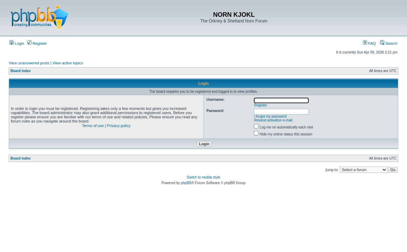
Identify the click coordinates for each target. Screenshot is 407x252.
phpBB (186, 183)
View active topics (67, 63)
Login (16, 43)
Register (37, 43)
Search (389, 43)
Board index (20, 71)
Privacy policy (118, 126)
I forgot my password (270, 116)
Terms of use (93, 126)
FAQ (369, 43)
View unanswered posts (29, 63)
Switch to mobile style (203, 177)
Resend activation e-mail (273, 120)
